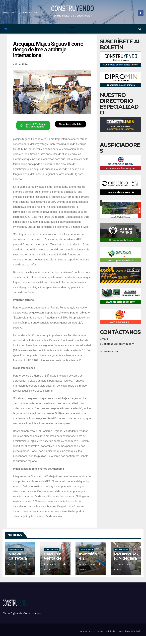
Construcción (16, 550)
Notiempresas (121, 550)
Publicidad (110, 631)
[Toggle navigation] (72, 29)
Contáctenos (96, 631)
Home (83, 631)
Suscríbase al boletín (130, 631)
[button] (139, 29)
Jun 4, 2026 (18, 564)
